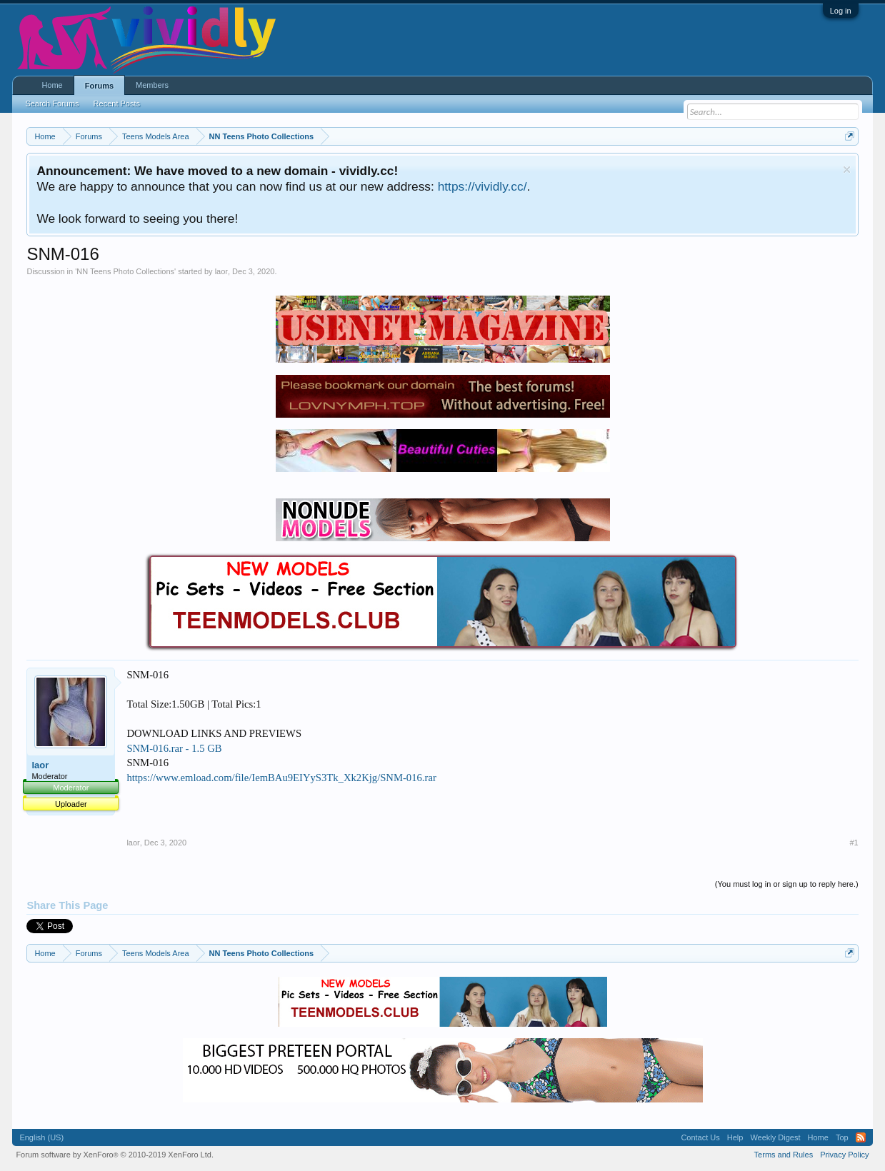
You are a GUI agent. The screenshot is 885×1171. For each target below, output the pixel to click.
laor (221, 271)
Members (152, 85)
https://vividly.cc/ (482, 186)
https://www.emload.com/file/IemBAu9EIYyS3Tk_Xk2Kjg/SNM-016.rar (281, 777)
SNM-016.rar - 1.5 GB (173, 748)
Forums (99, 85)
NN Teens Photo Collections (125, 271)
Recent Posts (117, 103)
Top (842, 1137)
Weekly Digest (775, 1137)
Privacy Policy (844, 1154)
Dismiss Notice (846, 169)
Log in (840, 10)
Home (51, 85)
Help (735, 1137)
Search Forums (52, 103)
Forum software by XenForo (115, 1154)
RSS (861, 1137)
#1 (853, 842)
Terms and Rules (784, 1154)
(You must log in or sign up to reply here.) (787, 884)
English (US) (41, 1137)
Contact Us (700, 1137)
